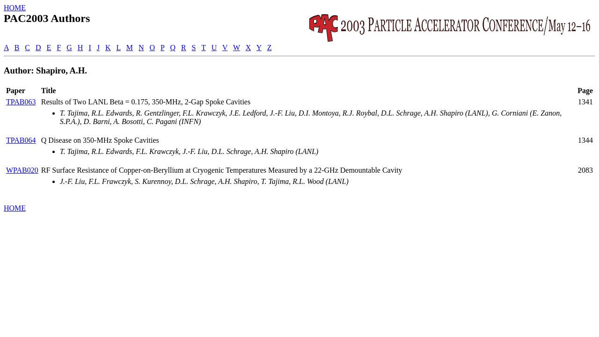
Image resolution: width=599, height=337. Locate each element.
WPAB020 (22, 170)
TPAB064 (21, 140)
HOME (15, 8)
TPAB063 (21, 102)
